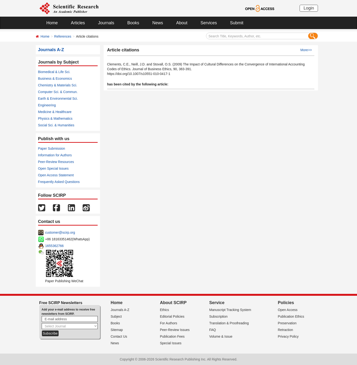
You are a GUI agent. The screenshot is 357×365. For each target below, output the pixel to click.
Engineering (47, 105)
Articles (78, 22)
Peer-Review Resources (56, 162)
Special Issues (170, 343)
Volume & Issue (220, 336)
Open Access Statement (56, 175)
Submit (236, 22)
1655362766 (54, 246)
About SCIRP (173, 302)
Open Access (288, 310)
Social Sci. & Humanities (56, 125)
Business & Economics (55, 78)
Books (133, 22)
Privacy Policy (288, 336)
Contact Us (119, 336)
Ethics (164, 310)
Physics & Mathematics (55, 118)
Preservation (287, 323)
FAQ (212, 330)
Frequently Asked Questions (59, 182)
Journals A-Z (120, 310)
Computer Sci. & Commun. (58, 92)
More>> (306, 50)
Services (209, 22)
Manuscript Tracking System (230, 310)
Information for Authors (55, 155)
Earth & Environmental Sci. (58, 98)
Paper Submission (51, 148)
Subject (116, 316)
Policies (286, 302)
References (62, 36)
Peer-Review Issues (175, 330)
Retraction (285, 330)
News (157, 22)
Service (217, 302)
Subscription (218, 316)
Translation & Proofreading (229, 323)
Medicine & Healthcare (55, 112)
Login (308, 8)
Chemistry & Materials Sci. (57, 85)
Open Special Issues (53, 168)
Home (52, 22)
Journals (106, 22)
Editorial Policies (172, 316)
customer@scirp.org (60, 232)
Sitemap (117, 330)
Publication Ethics (291, 316)
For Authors (168, 323)
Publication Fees (172, 336)
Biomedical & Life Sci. (54, 72)
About (181, 22)
